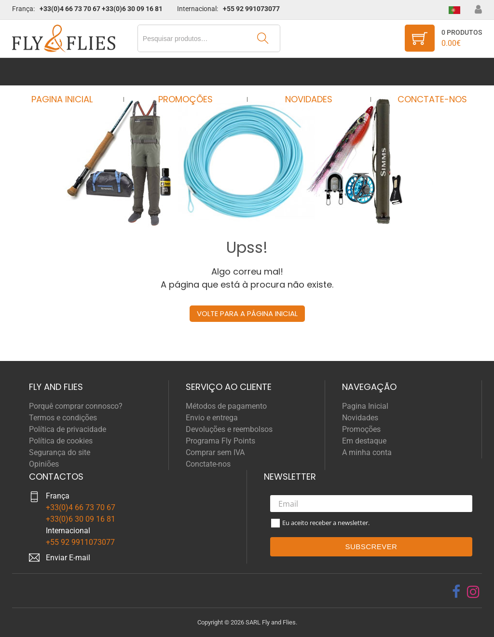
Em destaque (364, 440)
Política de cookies (61, 440)
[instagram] (473, 591)
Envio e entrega (212, 417)
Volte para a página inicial (247, 313)
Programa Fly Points (220, 440)
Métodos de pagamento (226, 406)
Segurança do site (59, 452)
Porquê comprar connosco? (76, 406)
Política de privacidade (67, 429)
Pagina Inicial (70, 72)
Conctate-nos (423, 72)
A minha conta (367, 452)
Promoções (188, 72)
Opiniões (44, 464)
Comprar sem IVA (215, 452)
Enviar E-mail (68, 557)
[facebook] (456, 591)
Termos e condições (63, 417)
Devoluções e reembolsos (229, 429)
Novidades (305, 72)
